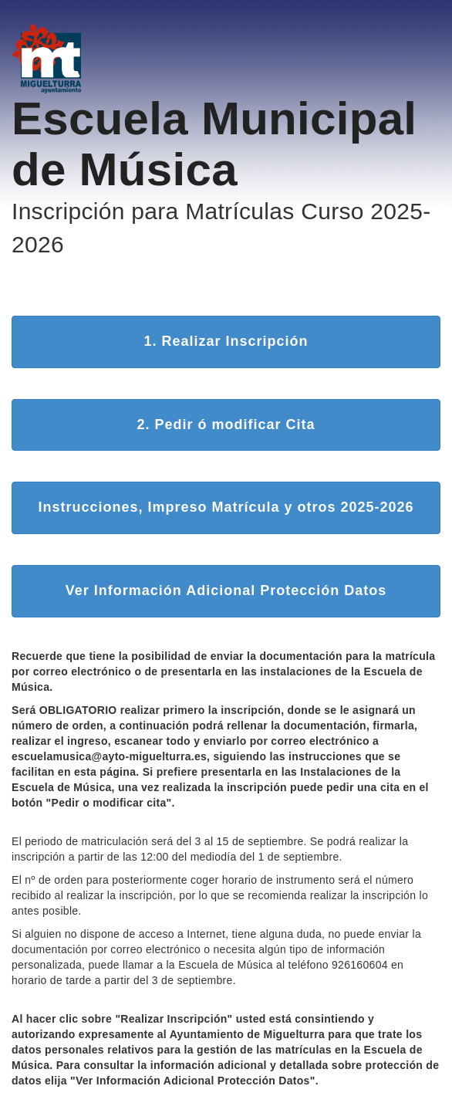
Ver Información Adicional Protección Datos (226, 590)
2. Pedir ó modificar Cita (226, 424)
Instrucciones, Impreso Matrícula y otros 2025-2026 (225, 507)
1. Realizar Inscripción (225, 341)
